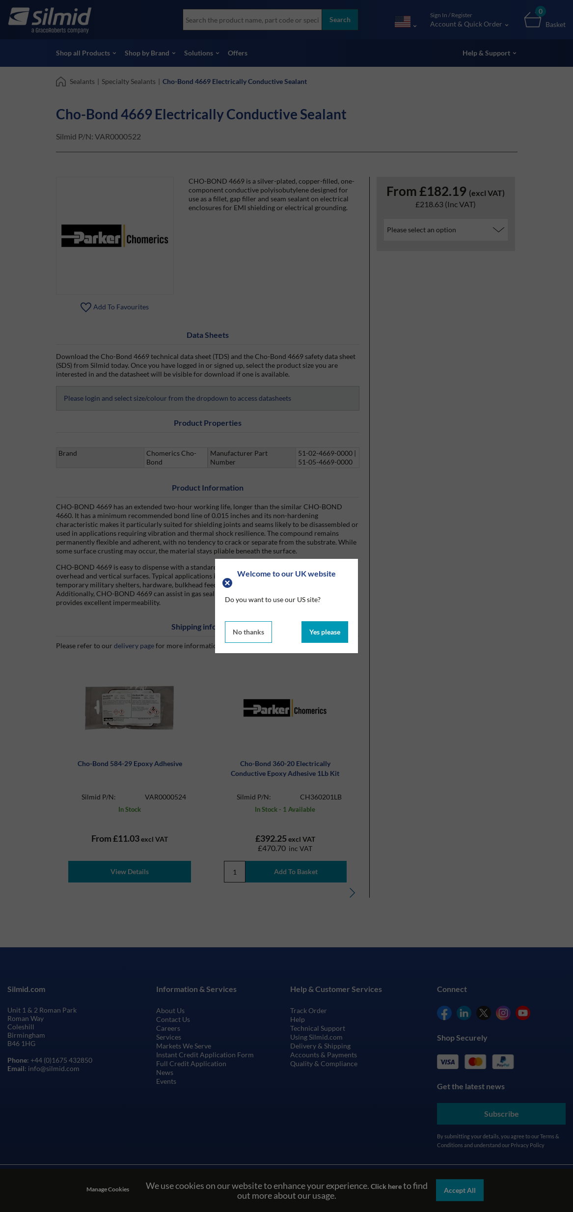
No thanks (248, 632)
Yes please (324, 632)
